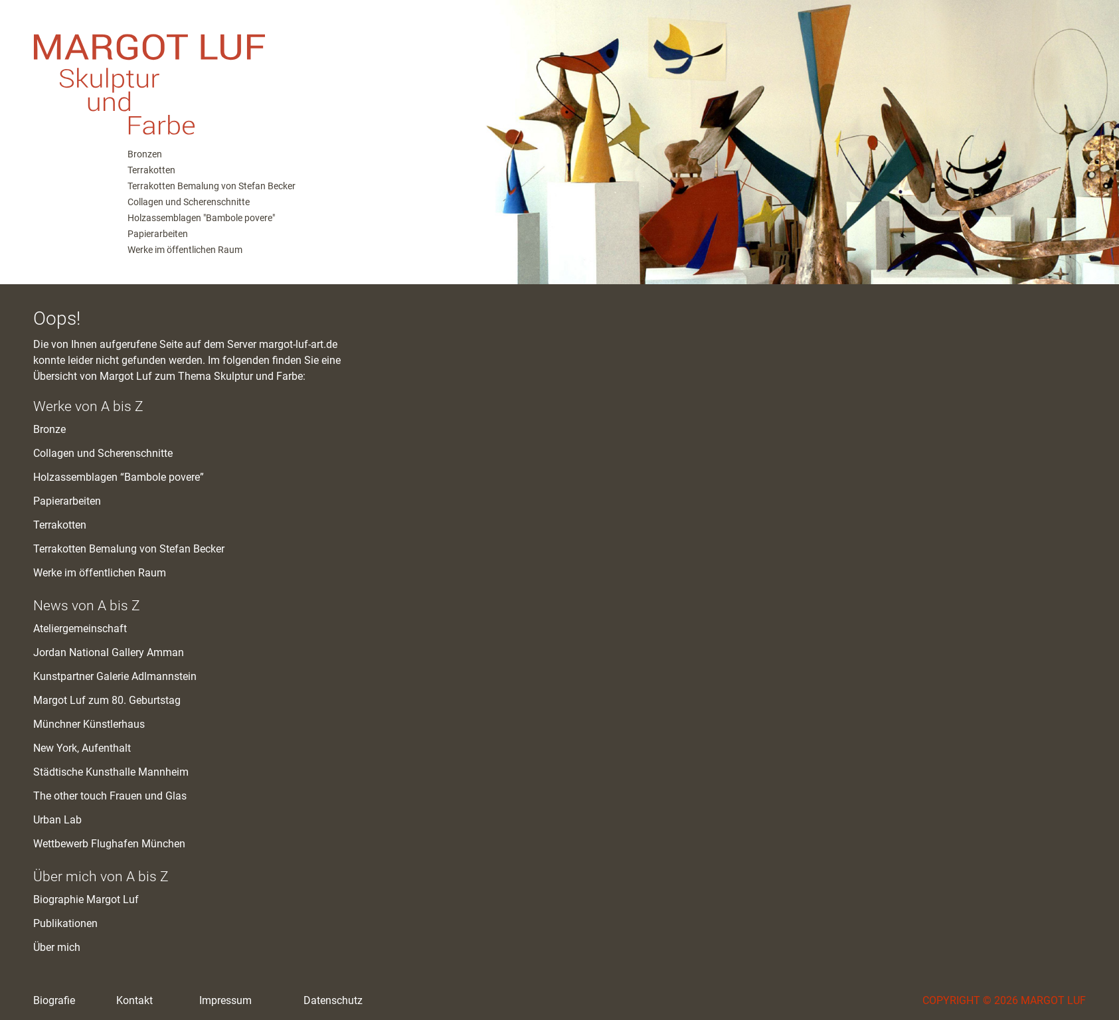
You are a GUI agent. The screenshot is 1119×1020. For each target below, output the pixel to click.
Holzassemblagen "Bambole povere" (201, 217)
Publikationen (65, 923)
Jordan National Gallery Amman (108, 652)
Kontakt (134, 1000)
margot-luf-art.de (298, 344)
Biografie (54, 1000)
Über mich (56, 947)
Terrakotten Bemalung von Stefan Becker (212, 186)
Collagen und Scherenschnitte (189, 202)
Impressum (225, 1000)
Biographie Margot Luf (86, 899)
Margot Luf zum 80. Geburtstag (107, 700)
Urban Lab (57, 819)
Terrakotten (151, 170)
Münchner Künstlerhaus (89, 724)
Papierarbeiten (158, 233)
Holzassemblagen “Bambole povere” (118, 477)
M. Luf (232, 73)
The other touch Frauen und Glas (110, 796)
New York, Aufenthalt (82, 748)
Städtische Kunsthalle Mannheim (111, 772)
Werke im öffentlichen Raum (185, 249)
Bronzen (145, 154)
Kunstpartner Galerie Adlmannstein (115, 676)
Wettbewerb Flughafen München (109, 843)
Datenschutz (333, 1000)
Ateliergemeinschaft (80, 628)
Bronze (49, 429)
